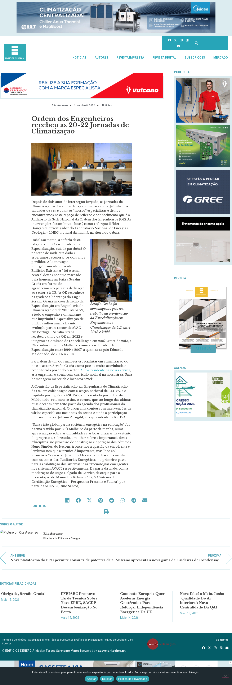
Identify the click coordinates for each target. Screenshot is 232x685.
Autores (101, 57)
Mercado (220, 57)
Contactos (67, 639)
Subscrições (195, 57)
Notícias (79, 57)
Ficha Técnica (51, 639)
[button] (67, 500)
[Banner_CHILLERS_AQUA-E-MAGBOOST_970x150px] (116, 32)
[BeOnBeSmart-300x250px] (203, 166)
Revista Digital (164, 57)
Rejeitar (107, 678)
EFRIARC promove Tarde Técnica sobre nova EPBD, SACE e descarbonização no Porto (79, 602)
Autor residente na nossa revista (105, 370)
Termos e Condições (14, 639)
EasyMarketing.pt (111, 651)
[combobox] (210, 43)
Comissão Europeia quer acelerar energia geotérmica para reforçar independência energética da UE (142, 602)
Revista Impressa (130, 57)
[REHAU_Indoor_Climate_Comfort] (203, 260)
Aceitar (91, 678)
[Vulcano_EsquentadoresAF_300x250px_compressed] (203, 121)
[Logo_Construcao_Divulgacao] (203, 416)
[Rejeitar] (225, 676)
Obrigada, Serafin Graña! (23, 593)
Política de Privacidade (88, 639)
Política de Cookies (115, 639)
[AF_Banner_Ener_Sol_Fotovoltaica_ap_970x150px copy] (82, 97)
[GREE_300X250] (203, 213)
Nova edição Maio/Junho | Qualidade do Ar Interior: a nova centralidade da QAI (202, 600)
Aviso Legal (34, 639)
